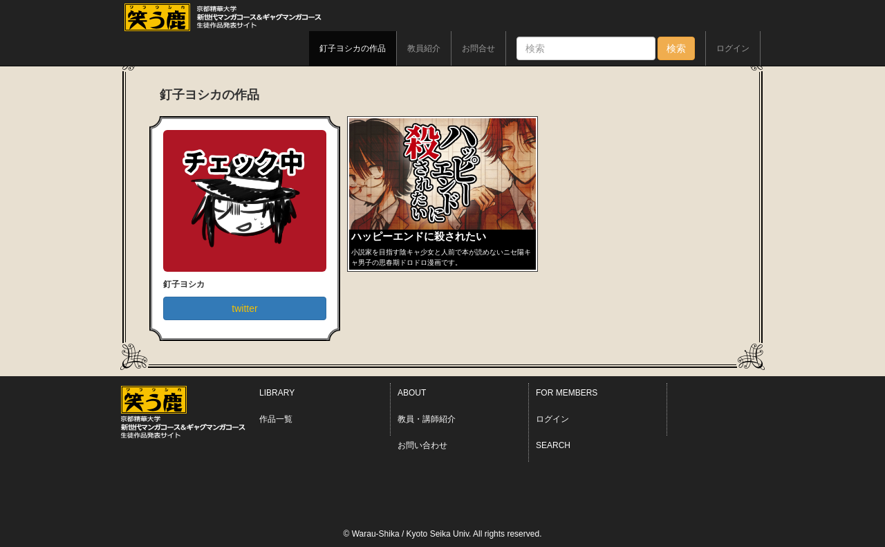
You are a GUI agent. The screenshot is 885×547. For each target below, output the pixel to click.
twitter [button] (244, 308)
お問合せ (478, 48)
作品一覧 (275, 419)
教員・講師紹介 (427, 419)
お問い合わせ (422, 445)
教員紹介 (423, 48)
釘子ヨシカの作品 (352, 48)
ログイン (732, 48)
